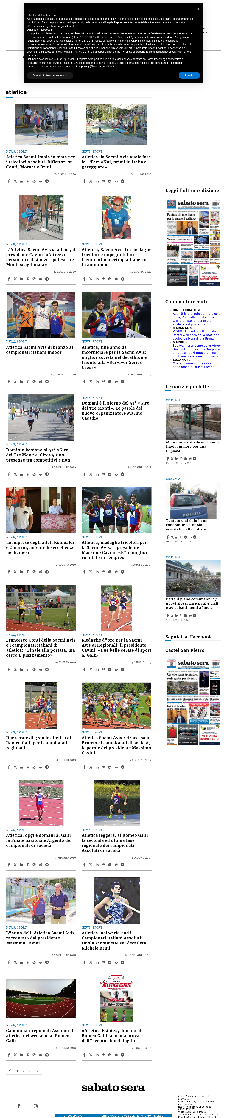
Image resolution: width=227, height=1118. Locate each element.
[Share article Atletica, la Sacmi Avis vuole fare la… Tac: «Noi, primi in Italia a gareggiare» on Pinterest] (104, 181)
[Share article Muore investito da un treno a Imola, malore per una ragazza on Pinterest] (181, 459)
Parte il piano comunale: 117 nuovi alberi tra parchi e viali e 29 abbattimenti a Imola (192, 603)
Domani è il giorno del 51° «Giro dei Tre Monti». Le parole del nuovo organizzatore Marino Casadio (116, 411)
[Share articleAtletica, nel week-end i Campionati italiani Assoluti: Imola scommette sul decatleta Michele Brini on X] (91, 962)
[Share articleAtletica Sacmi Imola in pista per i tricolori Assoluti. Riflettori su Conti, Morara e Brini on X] (15, 181)
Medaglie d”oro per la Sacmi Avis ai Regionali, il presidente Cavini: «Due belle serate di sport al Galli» (116, 648)
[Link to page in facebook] (18, 1106)
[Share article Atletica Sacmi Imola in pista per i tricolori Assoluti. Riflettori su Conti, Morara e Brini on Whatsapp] (34, 181)
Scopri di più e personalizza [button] (50, 75)
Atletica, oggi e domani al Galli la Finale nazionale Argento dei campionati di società (39, 840)
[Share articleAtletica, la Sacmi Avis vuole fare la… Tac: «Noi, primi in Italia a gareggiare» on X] (91, 181)
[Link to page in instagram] (36, 1106)
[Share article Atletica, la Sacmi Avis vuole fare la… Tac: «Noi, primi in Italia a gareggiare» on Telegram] (123, 181)
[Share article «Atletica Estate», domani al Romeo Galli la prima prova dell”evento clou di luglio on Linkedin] (97, 1055)
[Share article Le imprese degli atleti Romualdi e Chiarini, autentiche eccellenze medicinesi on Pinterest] (28, 572)
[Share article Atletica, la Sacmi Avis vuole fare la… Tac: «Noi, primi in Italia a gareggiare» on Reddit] (116, 181)
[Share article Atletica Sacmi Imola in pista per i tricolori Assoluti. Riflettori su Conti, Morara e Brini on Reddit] (41, 181)
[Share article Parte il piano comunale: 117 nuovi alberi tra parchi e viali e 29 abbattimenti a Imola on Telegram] (195, 615)
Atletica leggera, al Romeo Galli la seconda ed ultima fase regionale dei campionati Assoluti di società (115, 843)
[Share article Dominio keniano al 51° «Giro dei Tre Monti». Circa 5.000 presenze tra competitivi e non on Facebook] (9, 474)
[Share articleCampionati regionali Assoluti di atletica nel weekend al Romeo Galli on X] (15, 1055)
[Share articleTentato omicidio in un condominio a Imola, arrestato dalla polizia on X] (172, 537)
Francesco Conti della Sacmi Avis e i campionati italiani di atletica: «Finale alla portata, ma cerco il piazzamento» (41, 648)
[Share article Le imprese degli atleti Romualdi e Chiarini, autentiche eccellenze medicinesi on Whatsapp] (34, 572)
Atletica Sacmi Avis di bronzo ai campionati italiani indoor (39, 350)
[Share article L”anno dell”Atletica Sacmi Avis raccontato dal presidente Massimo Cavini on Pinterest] (28, 962)
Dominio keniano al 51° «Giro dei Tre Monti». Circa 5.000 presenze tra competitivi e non (38, 455)
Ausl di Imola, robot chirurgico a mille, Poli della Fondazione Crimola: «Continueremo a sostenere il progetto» (197, 319)
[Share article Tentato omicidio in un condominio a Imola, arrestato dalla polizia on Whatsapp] (186, 537)
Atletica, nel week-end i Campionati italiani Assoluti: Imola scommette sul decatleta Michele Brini (114, 941)
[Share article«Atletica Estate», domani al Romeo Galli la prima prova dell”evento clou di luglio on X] (91, 1055)
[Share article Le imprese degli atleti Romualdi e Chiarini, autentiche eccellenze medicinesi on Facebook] (9, 572)
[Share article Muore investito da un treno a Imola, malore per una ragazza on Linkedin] (177, 459)
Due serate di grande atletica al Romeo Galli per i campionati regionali (38, 742)
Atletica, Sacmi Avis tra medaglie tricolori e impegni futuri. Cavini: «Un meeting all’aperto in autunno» (116, 257)
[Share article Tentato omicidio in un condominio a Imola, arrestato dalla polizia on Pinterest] (181, 537)
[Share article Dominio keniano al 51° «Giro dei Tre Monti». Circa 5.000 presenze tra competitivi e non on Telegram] (47, 474)
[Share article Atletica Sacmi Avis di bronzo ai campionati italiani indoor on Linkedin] (22, 381)
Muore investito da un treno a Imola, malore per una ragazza (193, 446)
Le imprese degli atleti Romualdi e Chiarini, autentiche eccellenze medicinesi (40, 547)
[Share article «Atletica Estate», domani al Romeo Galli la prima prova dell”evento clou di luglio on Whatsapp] (110, 1055)
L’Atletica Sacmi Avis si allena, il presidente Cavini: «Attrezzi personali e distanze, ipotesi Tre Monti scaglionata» (40, 257)
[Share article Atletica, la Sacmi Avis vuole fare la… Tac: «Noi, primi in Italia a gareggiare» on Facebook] (85, 181)
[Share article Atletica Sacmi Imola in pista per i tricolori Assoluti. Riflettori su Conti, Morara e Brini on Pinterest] (28, 181)
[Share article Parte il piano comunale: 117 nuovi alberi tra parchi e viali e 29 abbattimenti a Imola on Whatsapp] (186, 615)
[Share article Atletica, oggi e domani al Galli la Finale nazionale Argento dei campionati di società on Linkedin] (22, 865)
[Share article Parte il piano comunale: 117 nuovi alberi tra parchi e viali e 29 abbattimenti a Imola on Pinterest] (181, 615)
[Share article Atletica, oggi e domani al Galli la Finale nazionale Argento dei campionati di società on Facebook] (9, 865)
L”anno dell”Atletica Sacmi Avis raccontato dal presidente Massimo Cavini (40, 938)
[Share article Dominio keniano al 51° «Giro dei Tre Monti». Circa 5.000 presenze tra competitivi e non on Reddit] (41, 474)
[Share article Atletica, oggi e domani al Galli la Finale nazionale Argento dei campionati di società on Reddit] (41, 865)
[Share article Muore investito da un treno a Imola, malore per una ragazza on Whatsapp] (186, 459)
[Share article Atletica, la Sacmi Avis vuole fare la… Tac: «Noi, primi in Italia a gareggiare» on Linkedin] (97, 181)
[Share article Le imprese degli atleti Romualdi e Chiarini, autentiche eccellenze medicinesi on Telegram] (47, 572)
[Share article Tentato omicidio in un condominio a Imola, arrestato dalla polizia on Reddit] (190, 537)
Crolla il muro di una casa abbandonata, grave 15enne (193, 365)
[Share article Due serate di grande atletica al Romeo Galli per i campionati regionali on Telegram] (47, 767)
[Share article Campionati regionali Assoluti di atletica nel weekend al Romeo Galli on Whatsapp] (34, 1055)
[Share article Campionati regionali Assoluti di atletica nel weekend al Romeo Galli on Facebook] (9, 1055)
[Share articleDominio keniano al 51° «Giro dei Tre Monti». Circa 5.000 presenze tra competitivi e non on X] (15, 474)
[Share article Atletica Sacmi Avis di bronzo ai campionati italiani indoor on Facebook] (9, 381)
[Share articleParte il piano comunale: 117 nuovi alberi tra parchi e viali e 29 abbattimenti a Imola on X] (172, 615)
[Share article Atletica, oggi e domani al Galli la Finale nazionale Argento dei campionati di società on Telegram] (47, 865)
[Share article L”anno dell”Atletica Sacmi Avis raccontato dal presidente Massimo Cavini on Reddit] (41, 962)
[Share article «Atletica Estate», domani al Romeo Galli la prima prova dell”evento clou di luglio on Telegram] (123, 1055)
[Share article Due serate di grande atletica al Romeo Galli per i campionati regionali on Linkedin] (22, 767)
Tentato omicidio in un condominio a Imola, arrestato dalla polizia (187, 525)
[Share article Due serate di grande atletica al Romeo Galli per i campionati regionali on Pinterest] (28, 767)
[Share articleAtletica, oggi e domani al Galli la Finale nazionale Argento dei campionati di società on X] (15, 865)
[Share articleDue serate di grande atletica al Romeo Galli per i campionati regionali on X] (15, 767)
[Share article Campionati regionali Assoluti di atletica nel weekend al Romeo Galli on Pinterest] (28, 1055)
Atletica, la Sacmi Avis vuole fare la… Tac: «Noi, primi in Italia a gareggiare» (116, 162)
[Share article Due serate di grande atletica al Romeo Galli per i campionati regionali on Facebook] (9, 767)
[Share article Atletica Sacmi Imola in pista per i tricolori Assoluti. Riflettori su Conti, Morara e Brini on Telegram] (47, 181)
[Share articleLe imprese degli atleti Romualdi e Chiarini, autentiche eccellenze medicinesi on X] (15, 572)
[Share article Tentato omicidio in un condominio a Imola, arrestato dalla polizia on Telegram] (195, 537)
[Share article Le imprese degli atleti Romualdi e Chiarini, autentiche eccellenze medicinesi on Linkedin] (22, 572)
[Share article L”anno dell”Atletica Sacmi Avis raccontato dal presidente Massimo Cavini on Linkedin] (22, 962)
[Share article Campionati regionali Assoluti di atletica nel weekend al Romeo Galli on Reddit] (41, 1055)
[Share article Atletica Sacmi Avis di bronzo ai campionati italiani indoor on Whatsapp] (34, 381)
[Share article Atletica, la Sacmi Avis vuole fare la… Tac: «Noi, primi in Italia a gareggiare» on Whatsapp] (110, 181)
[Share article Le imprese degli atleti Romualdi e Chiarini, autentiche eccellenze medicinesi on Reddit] (41, 572)
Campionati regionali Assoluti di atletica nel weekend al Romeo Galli (40, 1035)
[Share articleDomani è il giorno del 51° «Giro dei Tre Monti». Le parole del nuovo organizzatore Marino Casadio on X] (91, 474)
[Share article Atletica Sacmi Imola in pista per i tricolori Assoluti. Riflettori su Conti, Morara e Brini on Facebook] (9, 181)
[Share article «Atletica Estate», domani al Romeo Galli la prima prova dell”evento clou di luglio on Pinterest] (104, 1055)
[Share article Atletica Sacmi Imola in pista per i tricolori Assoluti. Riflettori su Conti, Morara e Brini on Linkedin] (22, 181)
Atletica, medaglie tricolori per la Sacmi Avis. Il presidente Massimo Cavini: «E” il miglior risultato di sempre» (115, 550)
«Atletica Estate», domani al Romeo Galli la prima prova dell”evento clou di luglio (112, 1035)
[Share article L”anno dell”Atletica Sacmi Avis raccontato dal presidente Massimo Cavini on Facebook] (9, 962)
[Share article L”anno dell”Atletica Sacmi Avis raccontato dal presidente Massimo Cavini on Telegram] (47, 962)
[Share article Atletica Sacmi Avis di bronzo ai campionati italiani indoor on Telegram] (47, 381)
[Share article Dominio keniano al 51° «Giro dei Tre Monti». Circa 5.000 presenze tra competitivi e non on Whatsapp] (34, 474)
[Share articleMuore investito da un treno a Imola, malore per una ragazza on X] (172, 459)
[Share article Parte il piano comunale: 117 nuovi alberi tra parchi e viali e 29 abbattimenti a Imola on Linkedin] (177, 615)
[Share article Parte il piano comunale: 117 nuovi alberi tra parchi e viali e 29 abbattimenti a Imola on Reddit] (190, 615)
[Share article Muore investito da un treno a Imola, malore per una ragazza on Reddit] (190, 459)
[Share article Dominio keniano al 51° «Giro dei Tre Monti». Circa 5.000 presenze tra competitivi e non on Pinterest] (28, 474)
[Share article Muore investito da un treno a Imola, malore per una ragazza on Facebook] (168, 459)
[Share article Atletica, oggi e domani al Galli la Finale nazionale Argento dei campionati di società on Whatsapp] (34, 865)
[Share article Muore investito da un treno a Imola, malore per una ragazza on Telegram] (195, 459)
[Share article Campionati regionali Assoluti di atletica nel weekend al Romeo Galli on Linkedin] (22, 1055)
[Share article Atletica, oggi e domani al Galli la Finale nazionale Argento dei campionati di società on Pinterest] (28, 865)
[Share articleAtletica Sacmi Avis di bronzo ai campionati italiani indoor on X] (15, 381)
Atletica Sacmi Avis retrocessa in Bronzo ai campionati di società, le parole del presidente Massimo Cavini (116, 745)
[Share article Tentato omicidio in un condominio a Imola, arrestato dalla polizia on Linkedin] (177, 537)
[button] (198, 9)
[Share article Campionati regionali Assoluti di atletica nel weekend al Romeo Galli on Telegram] (47, 1055)
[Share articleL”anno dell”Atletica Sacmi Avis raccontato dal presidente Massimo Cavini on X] (15, 962)
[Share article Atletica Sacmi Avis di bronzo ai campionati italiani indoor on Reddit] (41, 381)
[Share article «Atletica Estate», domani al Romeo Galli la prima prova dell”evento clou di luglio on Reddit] (116, 1055)
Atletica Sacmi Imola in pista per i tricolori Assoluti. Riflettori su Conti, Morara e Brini (40, 162)
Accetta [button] (189, 75)
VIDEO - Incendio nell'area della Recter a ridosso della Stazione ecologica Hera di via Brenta (196, 335)
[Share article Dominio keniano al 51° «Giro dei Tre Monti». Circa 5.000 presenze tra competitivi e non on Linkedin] (22, 474)
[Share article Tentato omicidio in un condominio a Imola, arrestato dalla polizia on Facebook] (168, 537)
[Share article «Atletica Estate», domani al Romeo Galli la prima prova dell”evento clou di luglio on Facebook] (85, 1055)
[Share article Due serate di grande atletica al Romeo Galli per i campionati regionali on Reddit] (41, 767)
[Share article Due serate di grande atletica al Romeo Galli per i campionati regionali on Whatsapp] (34, 767)
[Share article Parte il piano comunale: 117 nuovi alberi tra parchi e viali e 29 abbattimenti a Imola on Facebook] (168, 615)
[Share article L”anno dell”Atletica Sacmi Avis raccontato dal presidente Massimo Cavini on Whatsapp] (34, 962)
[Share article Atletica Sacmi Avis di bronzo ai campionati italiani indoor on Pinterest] (28, 381)
